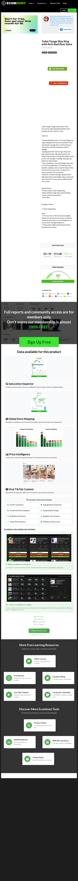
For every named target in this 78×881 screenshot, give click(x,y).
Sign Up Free (39, 342)
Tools (31, 3)
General (44, 52)
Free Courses (40, 616)
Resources (42, 3)
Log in (46, 349)
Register (72, 10)
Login (64, 10)
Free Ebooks (39, 619)
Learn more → (61, 567)
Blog (64, 3)
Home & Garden (52, 52)
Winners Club (55, 3)
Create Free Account (39, 631)
